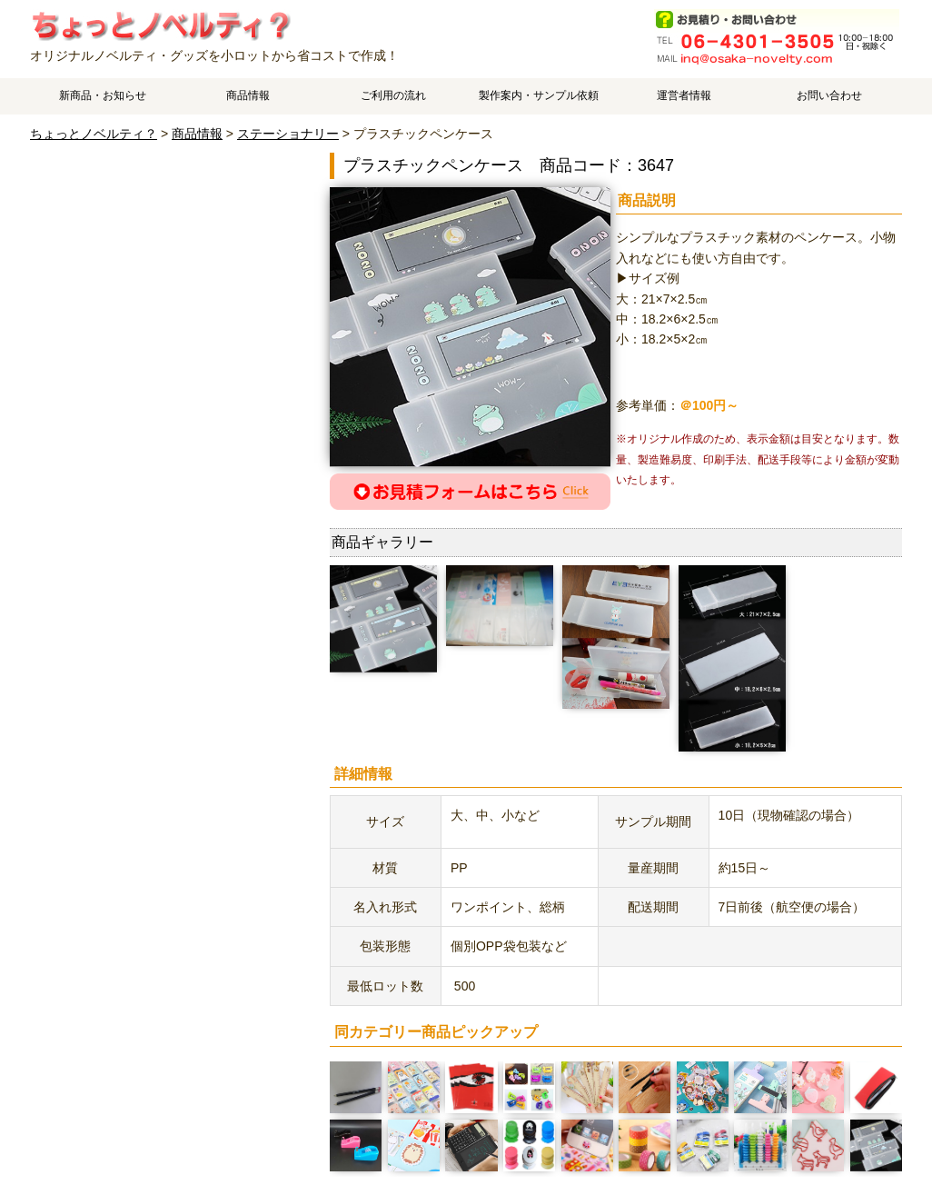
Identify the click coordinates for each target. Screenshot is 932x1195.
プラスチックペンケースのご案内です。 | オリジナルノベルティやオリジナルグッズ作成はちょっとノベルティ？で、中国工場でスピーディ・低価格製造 (160, 25)
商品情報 (248, 95)
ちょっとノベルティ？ (93, 133)
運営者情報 (684, 95)
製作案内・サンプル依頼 (539, 95)
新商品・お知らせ (102, 95)
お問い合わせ (829, 95)
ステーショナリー (288, 133)
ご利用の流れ (393, 95)
